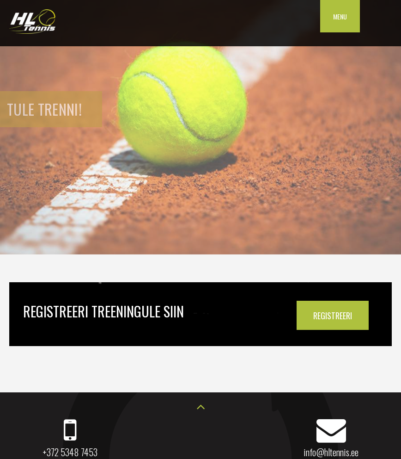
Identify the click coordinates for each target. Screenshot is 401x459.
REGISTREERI (332, 316)
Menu (340, 16)
